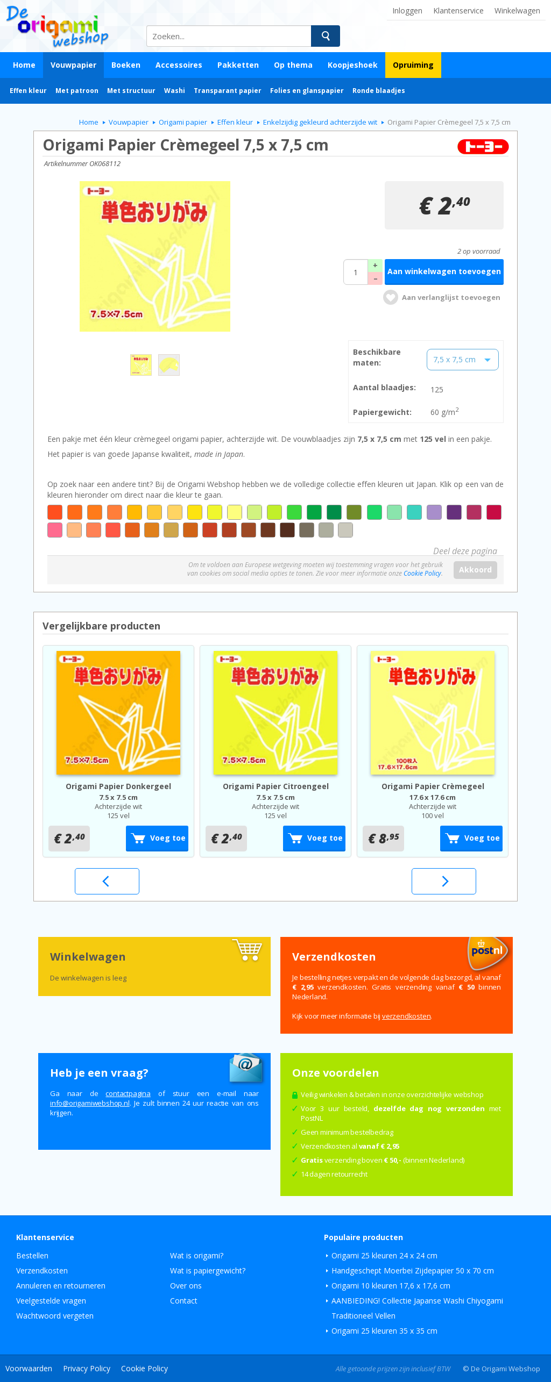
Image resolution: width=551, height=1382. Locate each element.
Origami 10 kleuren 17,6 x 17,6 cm (390, 1285)
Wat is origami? (196, 1255)
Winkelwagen (517, 10)
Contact (183, 1300)
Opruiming (413, 65)
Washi (174, 90)
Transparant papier (228, 90)
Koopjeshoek (353, 65)
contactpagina (127, 1093)
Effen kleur (28, 90)
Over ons (186, 1285)
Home (24, 65)
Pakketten (238, 65)
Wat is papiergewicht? (207, 1270)
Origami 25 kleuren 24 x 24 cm (384, 1255)
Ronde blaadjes (378, 90)
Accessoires (179, 65)
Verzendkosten (42, 1270)
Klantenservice (458, 10)
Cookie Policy (422, 573)
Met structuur (131, 90)
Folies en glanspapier (307, 90)
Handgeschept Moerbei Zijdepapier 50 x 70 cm (412, 1270)
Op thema (293, 65)
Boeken (125, 65)
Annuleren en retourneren (60, 1285)
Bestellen (32, 1255)
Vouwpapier (73, 65)
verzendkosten (406, 1016)
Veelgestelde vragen (51, 1300)
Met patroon (76, 90)
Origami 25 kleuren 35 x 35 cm (384, 1331)
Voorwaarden (28, 1368)
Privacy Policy (86, 1368)
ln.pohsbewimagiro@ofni (90, 1103)
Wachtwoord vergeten (55, 1316)
